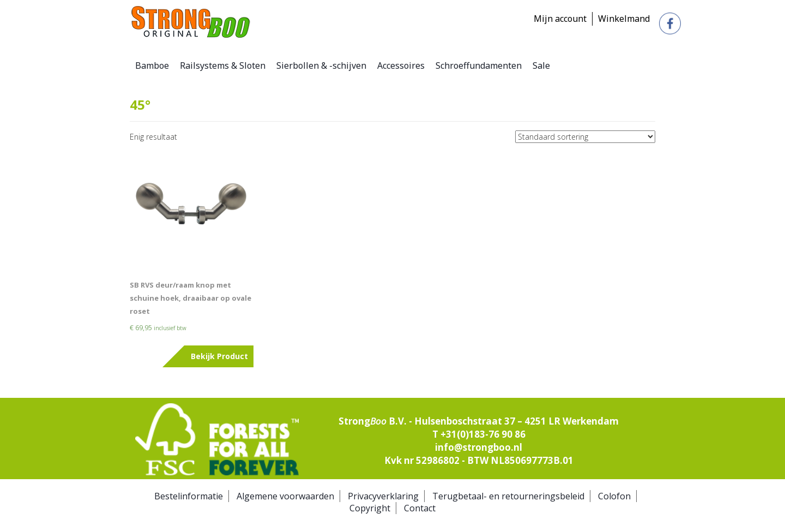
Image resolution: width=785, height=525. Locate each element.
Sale (541, 65)
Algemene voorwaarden (285, 496)
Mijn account (560, 19)
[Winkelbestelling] (585, 136)
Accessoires (401, 65)
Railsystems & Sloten (222, 65)
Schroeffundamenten (479, 65)
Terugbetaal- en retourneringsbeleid (508, 496)
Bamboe (152, 65)
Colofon (614, 496)
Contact (420, 508)
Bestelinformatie (188, 496)
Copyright (369, 508)
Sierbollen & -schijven (321, 65)
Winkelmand (624, 19)
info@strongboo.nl (478, 447)
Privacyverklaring (383, 496)
